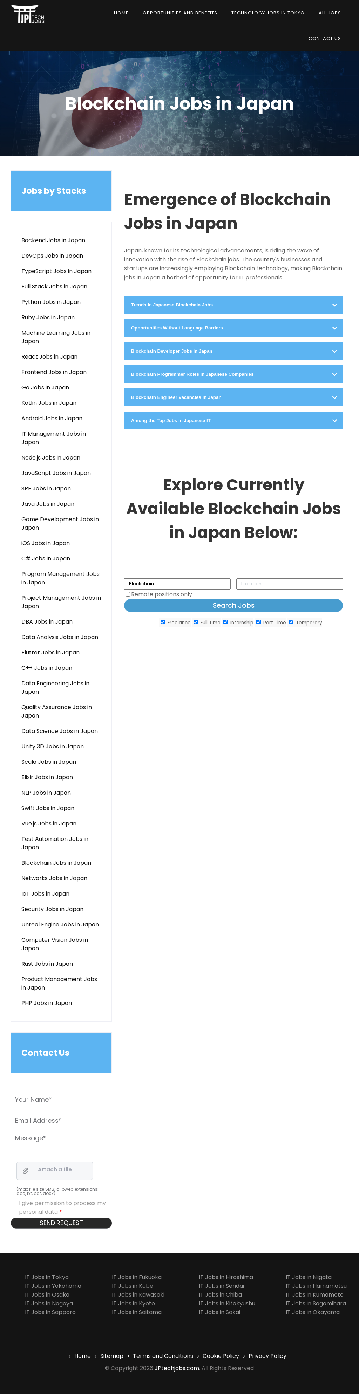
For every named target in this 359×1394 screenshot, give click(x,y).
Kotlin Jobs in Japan (48, 403)
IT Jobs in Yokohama (53, 1286)
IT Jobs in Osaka (47, 1295)
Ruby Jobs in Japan (48, 317)
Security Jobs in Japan (52, 909)
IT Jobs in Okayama (313, 1312)
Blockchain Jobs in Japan (56, 863)
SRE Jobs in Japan (46, 488)
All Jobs (330, 12)
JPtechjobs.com (177, 1368)
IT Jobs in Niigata (309, 1277)
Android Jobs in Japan (51, 418)
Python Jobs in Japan (51, 302)
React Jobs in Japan (49, 357)
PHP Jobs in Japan (46, 1003)
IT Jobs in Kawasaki (138, 1295)
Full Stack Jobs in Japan (54, 287)
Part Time (271, 622)
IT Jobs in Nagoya (49, 1303)
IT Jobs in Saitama (137, 1312)
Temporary (305, 622)
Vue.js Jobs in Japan (48, 824)
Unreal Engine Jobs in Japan (60, 924)
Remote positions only (161, 594)
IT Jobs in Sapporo (50, 1312)
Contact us (325, 38)
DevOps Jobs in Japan (52, 256)
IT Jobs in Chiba (220, 1295)
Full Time (207, 622)
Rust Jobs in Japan (47, 964)
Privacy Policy (267, 1356)
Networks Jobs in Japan (54, 878)
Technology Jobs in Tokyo (268, 12)
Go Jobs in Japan (45, 387)
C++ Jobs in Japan (46, 668)
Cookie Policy (221, 1356)
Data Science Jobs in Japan (59, 731)
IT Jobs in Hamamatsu (316, 1286)
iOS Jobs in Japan (45, 543)
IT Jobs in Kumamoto (315, 1295)
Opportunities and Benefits (180, 12)
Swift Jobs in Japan (47, 808)
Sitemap (111, 1356)
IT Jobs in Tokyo (47, 1277)
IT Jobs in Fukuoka (137, 1277)
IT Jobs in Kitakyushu (227, 1303)
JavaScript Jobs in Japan (56, 473)
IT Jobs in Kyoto (133, 1303)
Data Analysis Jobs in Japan (59, 637)
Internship (238, 622)
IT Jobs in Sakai (219, 1312)
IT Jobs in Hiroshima (226, 1277)
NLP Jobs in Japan (46, 793)
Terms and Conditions (163, 1356)
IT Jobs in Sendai (221, 1286)
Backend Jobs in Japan (53, 240)
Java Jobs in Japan (47, 504)
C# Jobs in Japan (45, 559)
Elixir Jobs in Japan (47, 777)
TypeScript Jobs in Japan (56, 271)
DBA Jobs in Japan (47, 622)
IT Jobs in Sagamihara (316, 1303)
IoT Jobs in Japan (45, 894)
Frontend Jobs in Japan (54, 372)
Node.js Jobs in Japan (50, 458)
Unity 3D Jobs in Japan (52, 746)
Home (121, 12)
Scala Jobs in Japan (48, 762)
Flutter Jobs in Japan (50, 652)
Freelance (176, 622)
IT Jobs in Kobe (132, 1286)
